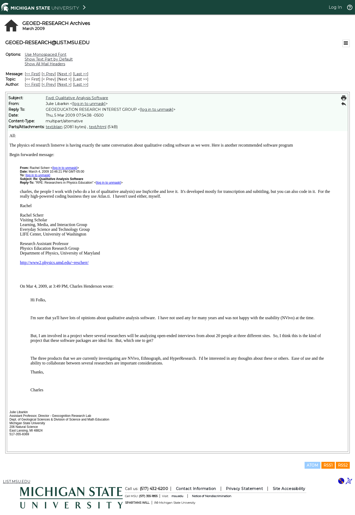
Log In (335, 7)
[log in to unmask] (89, 103)
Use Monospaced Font (45, 54)
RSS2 (343, 465)
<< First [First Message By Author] (32, 84)
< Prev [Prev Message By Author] (49, 84)
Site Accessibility (289, 488)
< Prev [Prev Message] (49, 74)
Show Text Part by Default (49, 59)
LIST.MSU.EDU (16, 481)
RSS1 (328, 465)
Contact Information (196, 488)
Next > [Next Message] (64, 74)
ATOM (312, 465)
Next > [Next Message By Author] (64, 84)
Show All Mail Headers (45, 64)
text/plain (54, 126)
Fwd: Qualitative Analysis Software (77, 98)
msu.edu (177, 496)
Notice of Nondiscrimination (211, 496)
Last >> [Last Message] (80, 74)
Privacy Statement (244, 488)
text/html (97, 126)
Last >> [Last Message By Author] (80, 84)
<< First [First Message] (32, 74)
